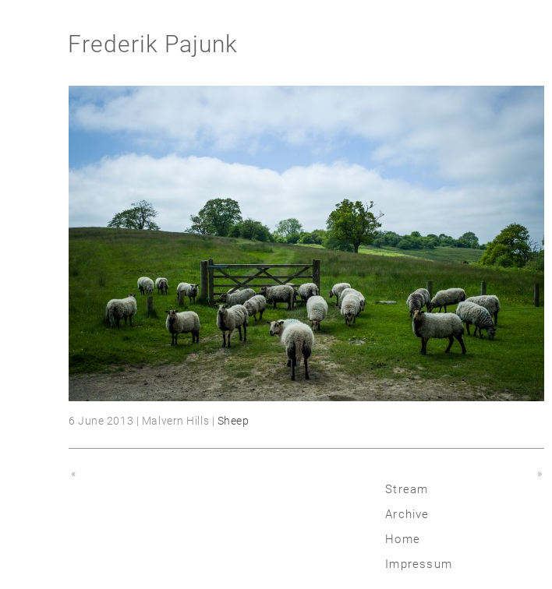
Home (402, 539)
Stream (406, 489)
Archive (407, 514)
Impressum (418, 564)
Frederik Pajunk (153, 44)
